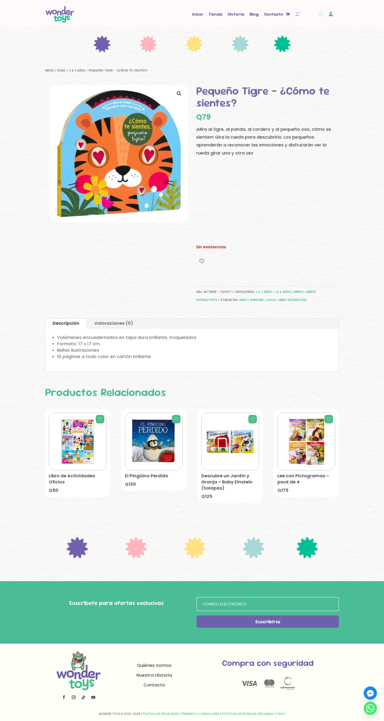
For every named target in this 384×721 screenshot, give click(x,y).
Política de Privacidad (161, 714)
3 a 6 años (282, 291)
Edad (61, 70)
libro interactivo (292, 300)
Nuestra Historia (154, 675)
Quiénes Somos (154, 665)
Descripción (66, 323)
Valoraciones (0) (113, 323)
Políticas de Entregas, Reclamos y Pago (253, 714)
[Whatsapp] (370, 708)
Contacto (273, 14)
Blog (254, 14)
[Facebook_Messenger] (370, 693)
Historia (236, 14)
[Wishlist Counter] (320, 14)
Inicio (197, 14)
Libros (298, 291)
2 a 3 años (77, 70)
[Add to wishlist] (201, 260)
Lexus (271, 300)
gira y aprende (251, 300)
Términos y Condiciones (200, 714)
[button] (179, 93)
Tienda (215, 14)
